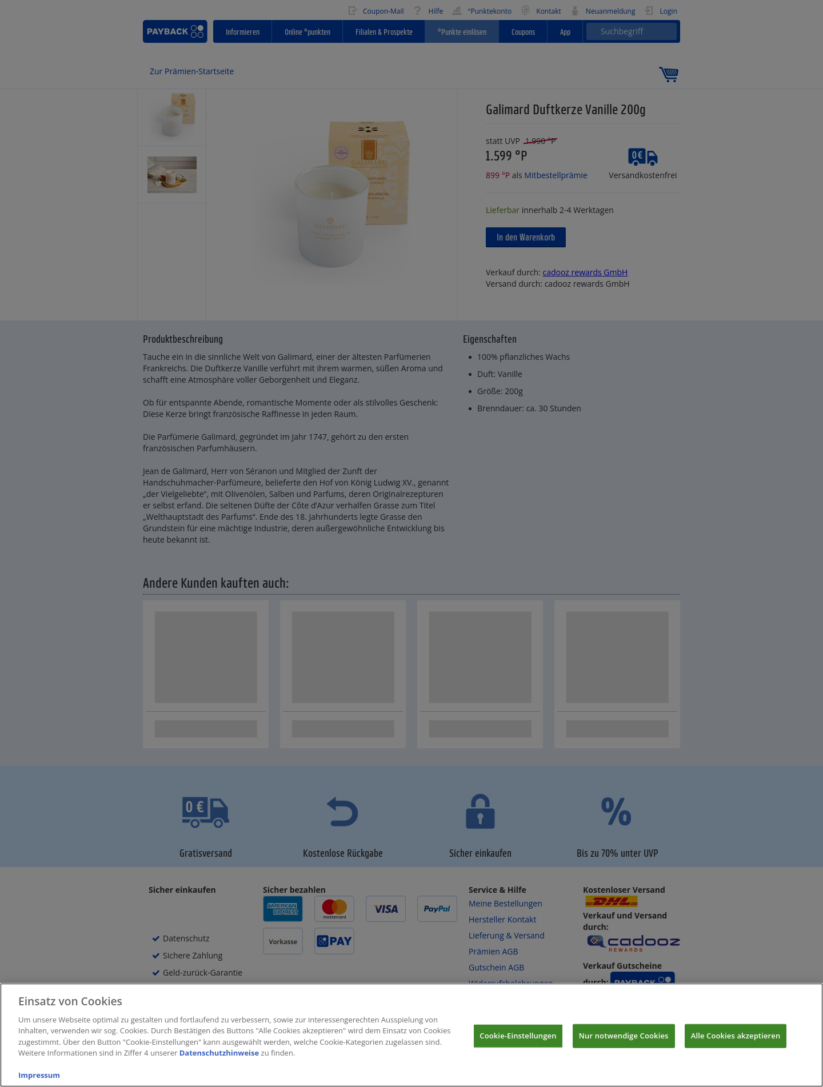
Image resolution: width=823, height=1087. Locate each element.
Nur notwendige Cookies (624, 1054)
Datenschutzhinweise (219, 1071)
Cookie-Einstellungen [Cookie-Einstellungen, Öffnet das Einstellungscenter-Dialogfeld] (518, 1054)
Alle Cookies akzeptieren (736, 1054)
